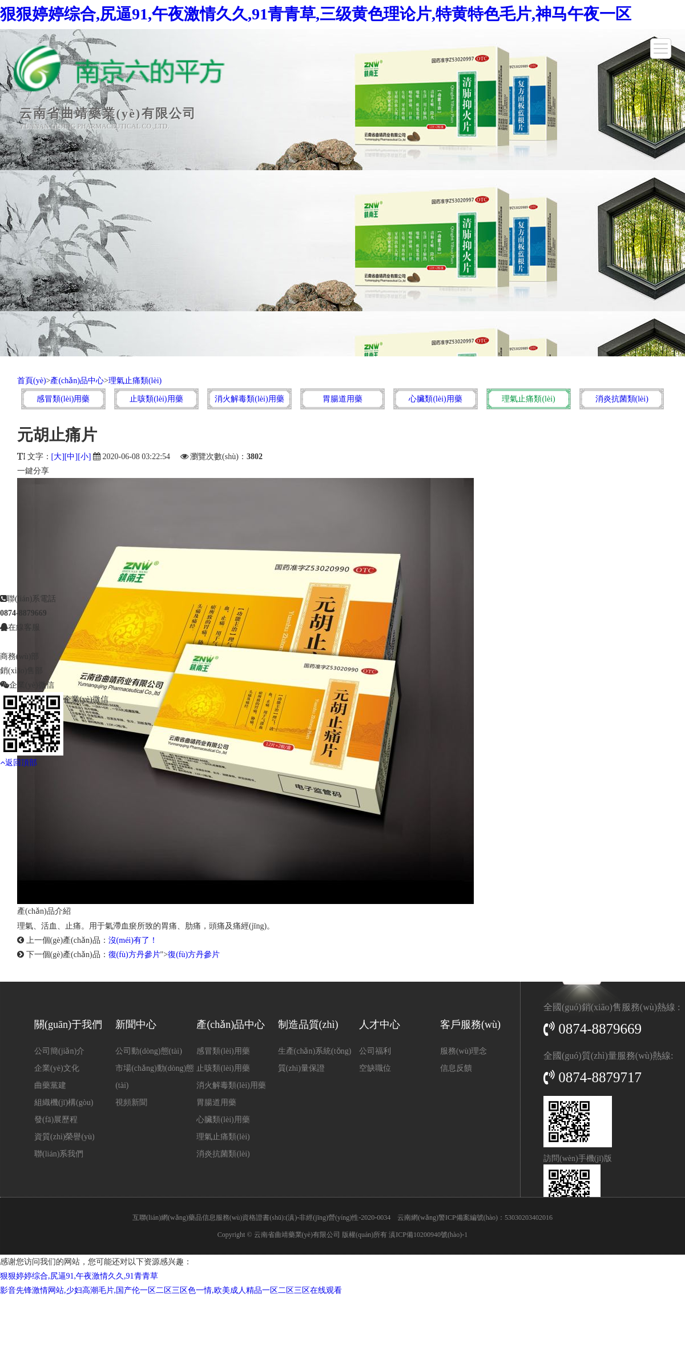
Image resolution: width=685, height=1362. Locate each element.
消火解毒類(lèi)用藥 (249, 399)
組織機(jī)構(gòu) (63, 1102)
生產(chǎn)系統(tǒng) (315, 1051)
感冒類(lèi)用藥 (63, 399)
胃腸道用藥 (342, 399)
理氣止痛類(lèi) (135, 380)
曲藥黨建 (50, 1085)
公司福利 (375, 1051)
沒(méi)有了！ (133, 940)
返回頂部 (18, 677)
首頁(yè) (31, 380)
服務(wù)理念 (463, 1051)
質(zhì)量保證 (301, 1068)
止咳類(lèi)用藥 (156, 399)
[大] (58, 456)
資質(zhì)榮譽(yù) (64, 1136)
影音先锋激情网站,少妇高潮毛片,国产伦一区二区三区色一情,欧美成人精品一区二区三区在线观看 (171, 1290)
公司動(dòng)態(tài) (148, 1051)
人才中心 (379, 1024)
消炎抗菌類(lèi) (621, 399)
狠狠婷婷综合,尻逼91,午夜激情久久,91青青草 (79, 1276)
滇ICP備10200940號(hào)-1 (428, 1235)
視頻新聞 (131, 1102)
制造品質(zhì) (308, 1024)
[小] (84, 456)
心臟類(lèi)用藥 (435, 399)
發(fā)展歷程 (56, 1119)
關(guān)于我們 (68, 1024)
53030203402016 (529, 1218)
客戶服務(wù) (470, 1024)
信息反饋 (456, 1068)
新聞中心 (135, 1024)
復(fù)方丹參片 (134, 954)
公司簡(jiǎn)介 (59, 1051)
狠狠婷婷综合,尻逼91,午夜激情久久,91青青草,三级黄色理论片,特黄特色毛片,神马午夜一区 (315, 14)
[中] (71, 456)
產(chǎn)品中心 (77, 380)
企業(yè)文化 (56, 1068)
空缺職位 (375, 1068)
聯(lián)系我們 (58, 1154)
